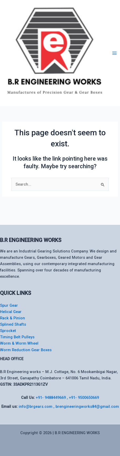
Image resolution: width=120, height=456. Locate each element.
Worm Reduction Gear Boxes (26, 350)
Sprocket (8, 330)
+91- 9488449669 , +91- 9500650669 (67, 397)
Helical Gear (11, 311)
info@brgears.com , (37, 406)
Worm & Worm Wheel (19, 343)
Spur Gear (9, 305)
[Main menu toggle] (114, 53)
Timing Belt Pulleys (17, 337)
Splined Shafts (13, 324)
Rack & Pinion (12, 318)
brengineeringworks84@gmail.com (87, 406)
